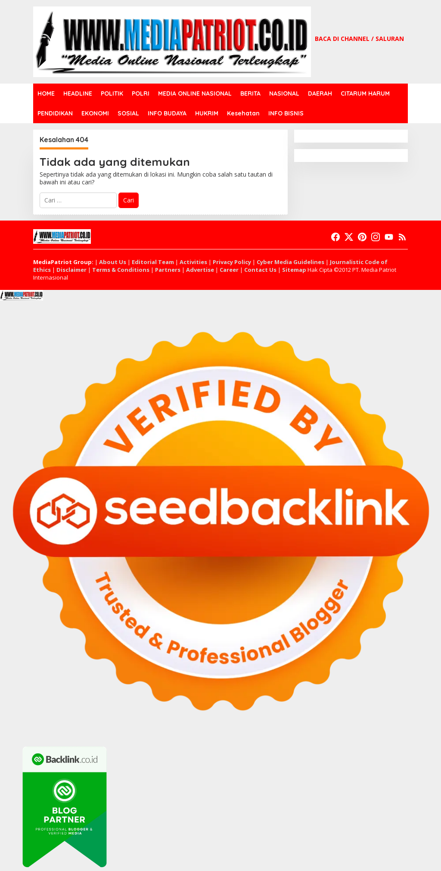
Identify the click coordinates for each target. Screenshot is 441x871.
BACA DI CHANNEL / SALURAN (359, 38)
